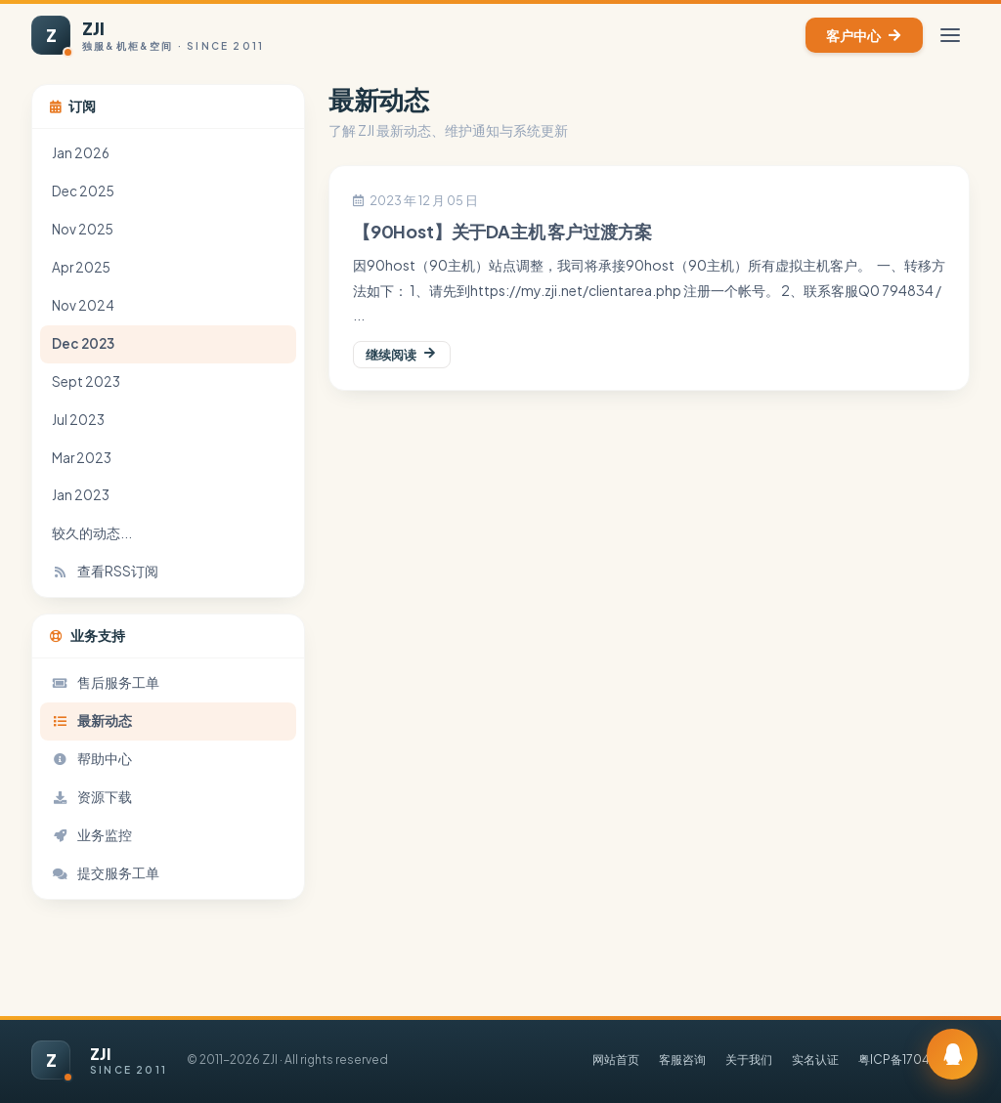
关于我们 (748, 1059)
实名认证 (815, 1059)
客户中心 (864, 35)
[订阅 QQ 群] (952, 1054)
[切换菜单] (950, 35)
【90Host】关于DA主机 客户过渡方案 (502, 231)
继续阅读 (402, 354)
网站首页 (615, 1059)
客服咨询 (682, 1059)
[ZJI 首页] (147, 35)
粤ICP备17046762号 (914, 1059)
